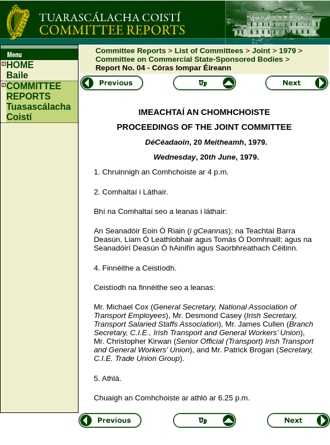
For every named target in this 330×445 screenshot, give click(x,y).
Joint (261, 50)
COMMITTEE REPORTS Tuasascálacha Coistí (38, 101)
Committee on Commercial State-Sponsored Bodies (189, 59)
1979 (287, 50)
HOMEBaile (20, 70)
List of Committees (209, 50)
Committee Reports (131, 50)
